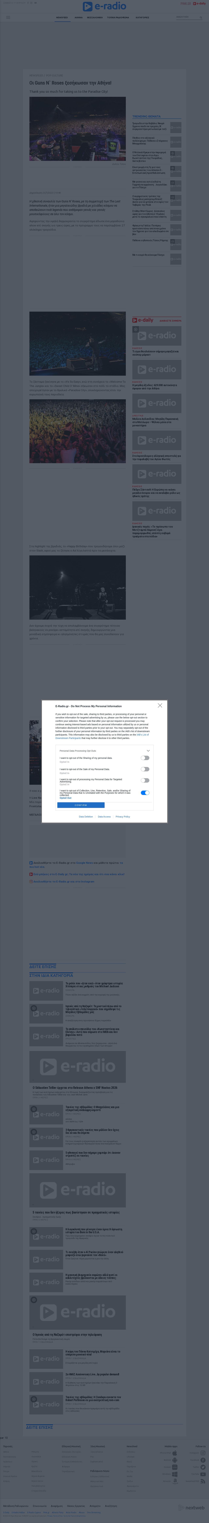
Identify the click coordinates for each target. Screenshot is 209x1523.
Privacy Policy (123, 816)
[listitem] (104, 750)
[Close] (161, 706)
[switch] (145, 758)
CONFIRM (81, 805)
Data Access (104, 816)
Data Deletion (86, 816)
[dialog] (104, 761)
